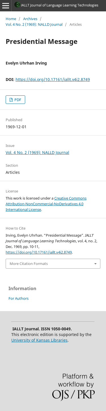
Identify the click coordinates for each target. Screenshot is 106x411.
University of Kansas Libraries (39, 340)
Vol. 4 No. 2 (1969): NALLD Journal (34, 24)
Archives (30, 18)
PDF (17, 99)
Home (11, 18)
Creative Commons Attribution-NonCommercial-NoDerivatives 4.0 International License (46, 204)
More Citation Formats (29, 263)
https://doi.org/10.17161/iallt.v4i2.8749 (53, 79)
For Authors (18, 298)
